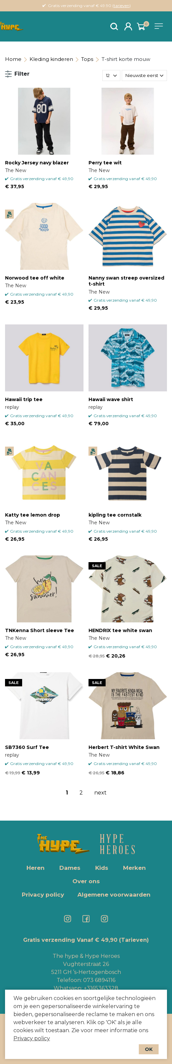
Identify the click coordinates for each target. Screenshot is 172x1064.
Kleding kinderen (51, 59)
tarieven (121, 5)
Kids (101, 867)
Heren (35, 867)
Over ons (86, 881)
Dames (69, 867)
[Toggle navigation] (160, 26)
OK (149, 1049)
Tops (87, 59)
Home (13, 59)
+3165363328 (100, 988)
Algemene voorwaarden (114, 894)
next (100, 792)
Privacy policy (31, 1038)
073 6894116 (99, 980)
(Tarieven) (134, 940)
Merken (134, 867)
